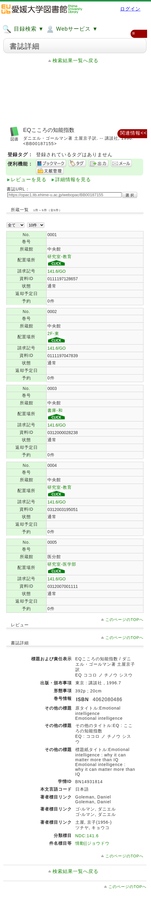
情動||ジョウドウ (92, 843)
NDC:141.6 (87, 835)
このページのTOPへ (124, 619)
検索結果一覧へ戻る (75, 60)
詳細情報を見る (73, 179)
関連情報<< (133, 132)
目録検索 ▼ (23, 29)
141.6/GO (56, 271)
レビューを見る (29, 179)
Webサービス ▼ (71, 29)
